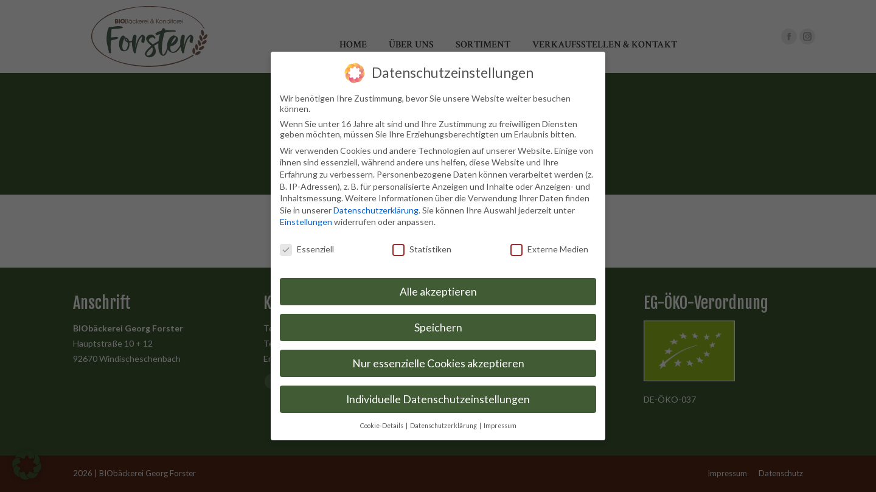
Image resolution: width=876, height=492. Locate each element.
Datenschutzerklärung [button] (444, 423)
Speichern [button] (438, 325)
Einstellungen (306, 220)
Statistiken (421, 246)
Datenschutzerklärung (376, 208)
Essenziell (307, 246)
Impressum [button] (500, 423)
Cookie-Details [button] (382, 423)
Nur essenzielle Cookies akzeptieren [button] (438, 361)
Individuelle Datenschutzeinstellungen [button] (438, 396)
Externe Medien (549, 246)
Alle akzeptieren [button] (438, 289)
